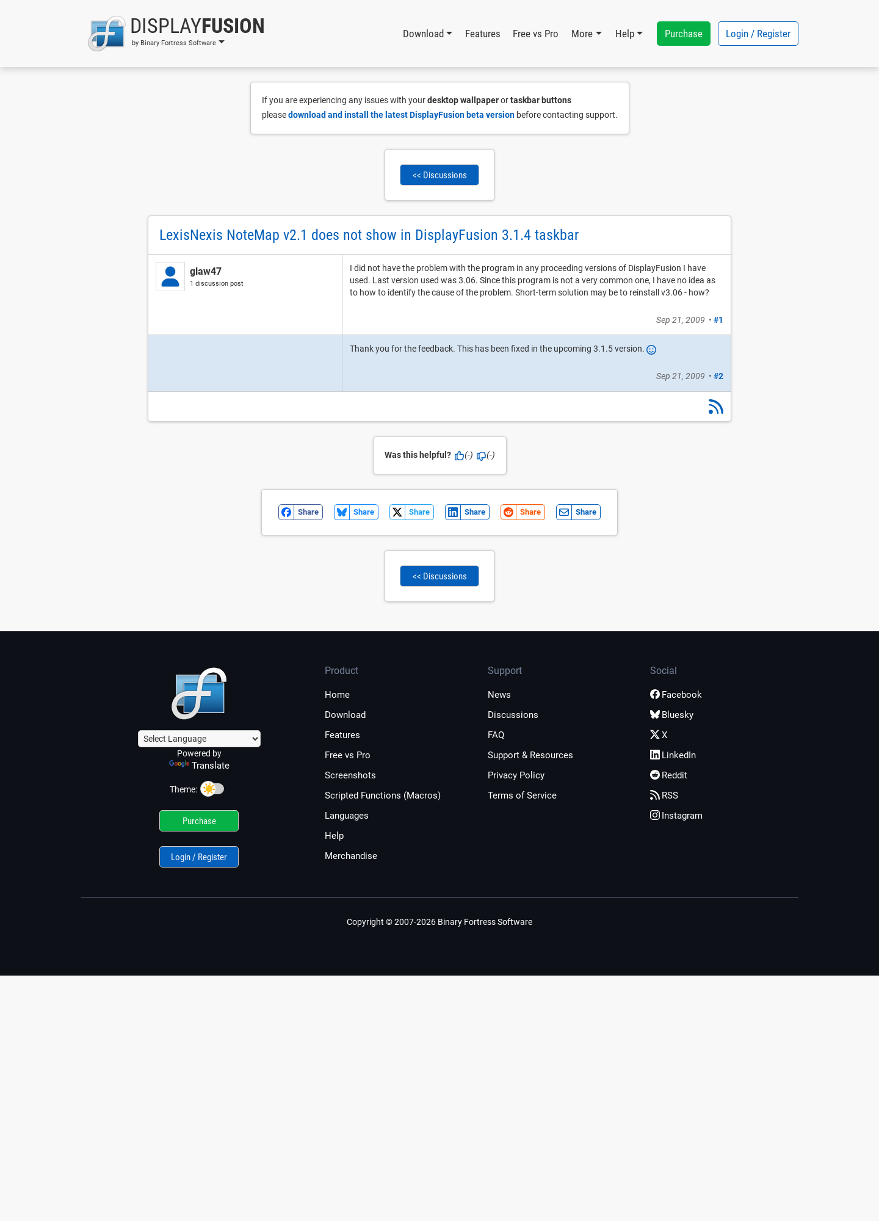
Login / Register (758, 33)
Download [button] (423, 33)
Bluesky (671, 714)
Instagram (676, 815)
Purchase (684, 33)
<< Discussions (440, 175)
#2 (718, 376)
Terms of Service (522, 795)
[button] (176, 33)
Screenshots (350, 775)
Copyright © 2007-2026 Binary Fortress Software (439, 922)
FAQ (496, 735)
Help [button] (624, 33)
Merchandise (351, 855)
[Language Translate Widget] (199, 738)
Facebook (676, 694)
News (499, 694)
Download (345, 714)
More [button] (582, 33)
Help (334, 835)
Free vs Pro (536, 33)
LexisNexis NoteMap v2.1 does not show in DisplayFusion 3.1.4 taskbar (369, 235)
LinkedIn (673, 755)
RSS (664, 795)
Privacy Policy (516, 775)
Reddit (668, 775)
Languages (347, 815)
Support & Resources (530, 755)
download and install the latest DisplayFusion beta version (401, 115)
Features (483, 33)
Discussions (513, 714)
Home (337, 694)
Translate (199, 765)
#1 (718, 320)
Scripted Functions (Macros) (383, 795)
